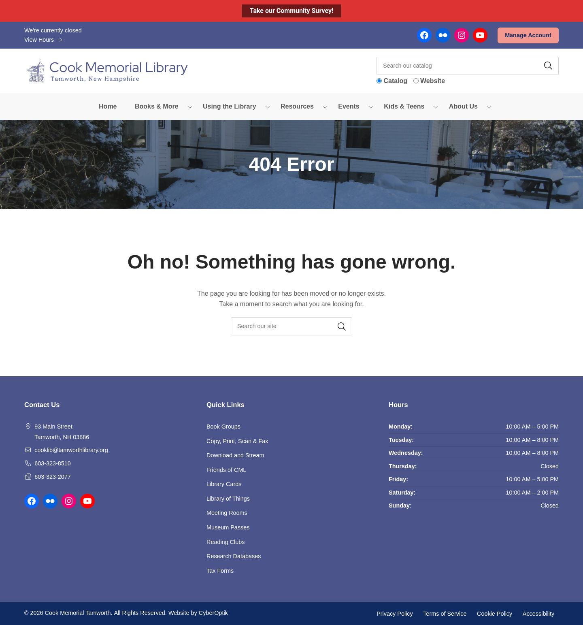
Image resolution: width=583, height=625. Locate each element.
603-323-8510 (52, 463)
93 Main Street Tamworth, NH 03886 (61, 431)
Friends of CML (226, 470)
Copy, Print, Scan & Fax (237, 441)
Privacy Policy (395, 613)
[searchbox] (291, 326)
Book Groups (223, 426)
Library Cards (223, 484)
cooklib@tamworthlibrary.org (71, 450)
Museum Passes (227, 527)
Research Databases (233, 556)
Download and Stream (235, 455)
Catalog (395, 80)
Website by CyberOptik (198, 613)
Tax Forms (220, 570)
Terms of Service (444, 613)
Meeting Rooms (226, 513)
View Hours (43, 39)
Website (432, 80)
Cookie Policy (494, 613)
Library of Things (231, 498)
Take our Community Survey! (292, 11)
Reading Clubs (225, 542)
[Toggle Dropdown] (190, 106)
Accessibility (538, 613)
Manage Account (528, 35)
